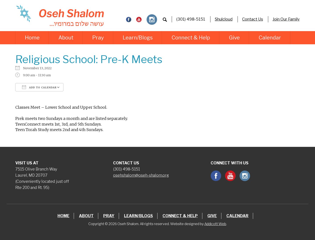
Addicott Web (215, 224)
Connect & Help (191, 37)
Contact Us (252, 19)
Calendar (270, 37)
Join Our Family (286, 19)
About (66, 37)
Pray (98, 37)
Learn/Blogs (138, 37)
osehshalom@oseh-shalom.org (141, 175)
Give (234, 37)
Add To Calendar (39, 87)
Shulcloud (224, 19)
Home (32, 37)
